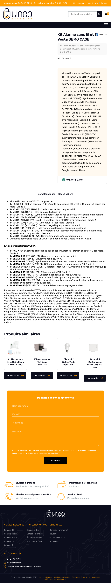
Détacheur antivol (35, 534)
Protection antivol (37, 525)
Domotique (65, 49)
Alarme (82, 46)
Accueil (63, 46)
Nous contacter (12, 553)
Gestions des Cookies (57, 577)
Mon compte (78, 3)
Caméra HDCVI (10, 537)
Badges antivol (33, 530)
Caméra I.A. (9, 541)
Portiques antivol (34, 541)
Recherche (99, 14)
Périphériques (93, 46)
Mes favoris (92, 3)
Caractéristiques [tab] (46, 194)
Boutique (73, 46)
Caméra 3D (9, 530)
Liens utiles (56, 525)
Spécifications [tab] (65, 194)
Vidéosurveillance (14, 525)
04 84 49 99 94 (18, 3)
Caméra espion (11, 534)
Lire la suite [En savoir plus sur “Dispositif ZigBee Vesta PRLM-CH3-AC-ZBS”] (92, 378)
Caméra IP (9, 545)
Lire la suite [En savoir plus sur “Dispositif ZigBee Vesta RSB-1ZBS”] (66, 375)
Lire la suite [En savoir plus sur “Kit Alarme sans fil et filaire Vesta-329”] (39, 375)
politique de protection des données (43, 453)
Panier (104, 3)
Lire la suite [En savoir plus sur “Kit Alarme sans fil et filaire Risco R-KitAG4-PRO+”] (13, 375)
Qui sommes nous (58, 537)
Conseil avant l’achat (59, 530)
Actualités (54, 541)
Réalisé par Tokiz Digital (77, 577)
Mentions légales (41, 577)
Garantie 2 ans (72, 180)
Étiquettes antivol (35, 537)
